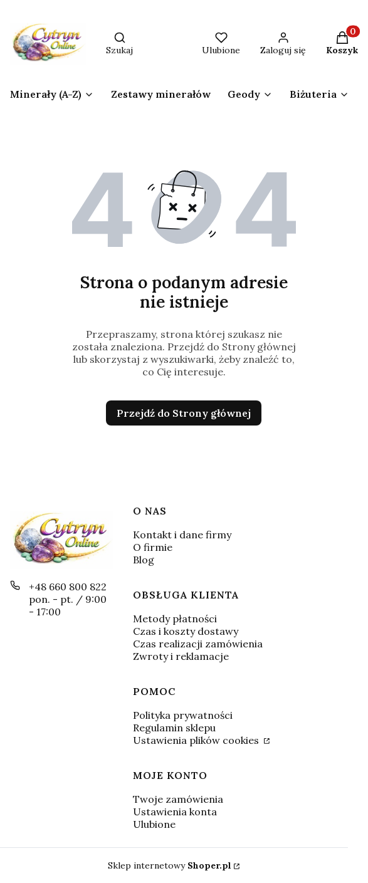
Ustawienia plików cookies (197, 740)
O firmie (152, 547)
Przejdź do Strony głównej (184, 413)
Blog (143, 559)
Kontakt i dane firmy (182, 534)
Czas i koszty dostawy (185, 631)
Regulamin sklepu (174, 727)
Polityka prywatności (183, 715)
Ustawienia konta (175, 811)
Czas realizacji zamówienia (198, 643)
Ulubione (154, 824)
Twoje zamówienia (178, 799)
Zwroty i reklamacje (181, 656)
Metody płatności (175, 618)
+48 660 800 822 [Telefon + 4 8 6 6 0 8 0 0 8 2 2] (68, 586)
